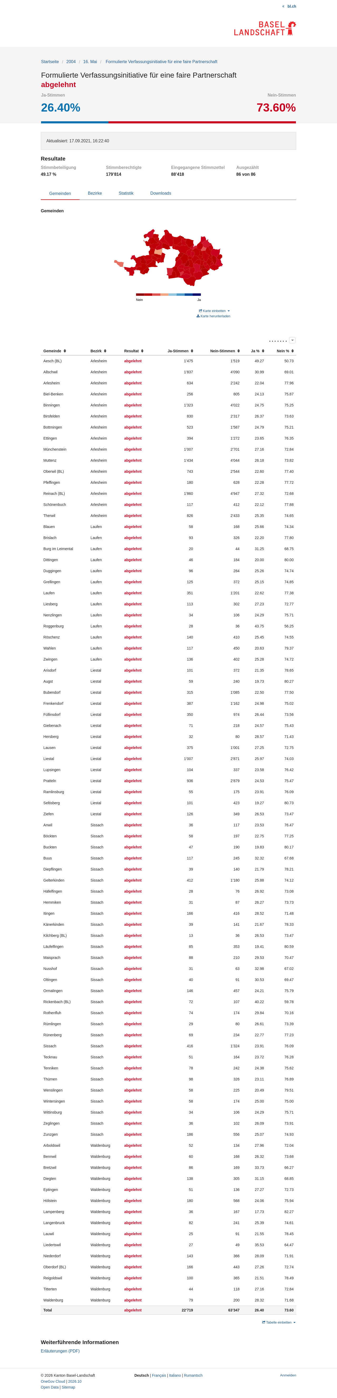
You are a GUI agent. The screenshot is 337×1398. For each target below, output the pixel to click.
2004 (71, 61)
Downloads (160, 193)
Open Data (50, 1387)
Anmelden (288, 1375)
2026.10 (75, 1381)
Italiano (175, 1375)
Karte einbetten (214, 311)
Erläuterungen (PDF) (60, 1351)
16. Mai (90, 61)
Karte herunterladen (213, 316)
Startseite (50, 61)
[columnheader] (64, 351)
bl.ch (292, 6)
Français (159, 1375)
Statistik (126, 193)
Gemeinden (60, 193)
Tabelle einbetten (278, 1322)
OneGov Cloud (53, 1381)
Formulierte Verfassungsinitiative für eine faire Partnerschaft (161, 61)
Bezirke (95, 193)
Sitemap (68, 1387)
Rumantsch (193, 1375)
